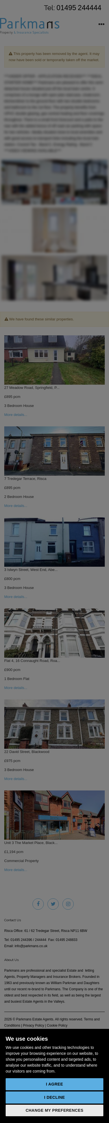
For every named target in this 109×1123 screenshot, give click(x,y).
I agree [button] (54, 1084)
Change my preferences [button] (55, 1110)
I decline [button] (54, 1097)
